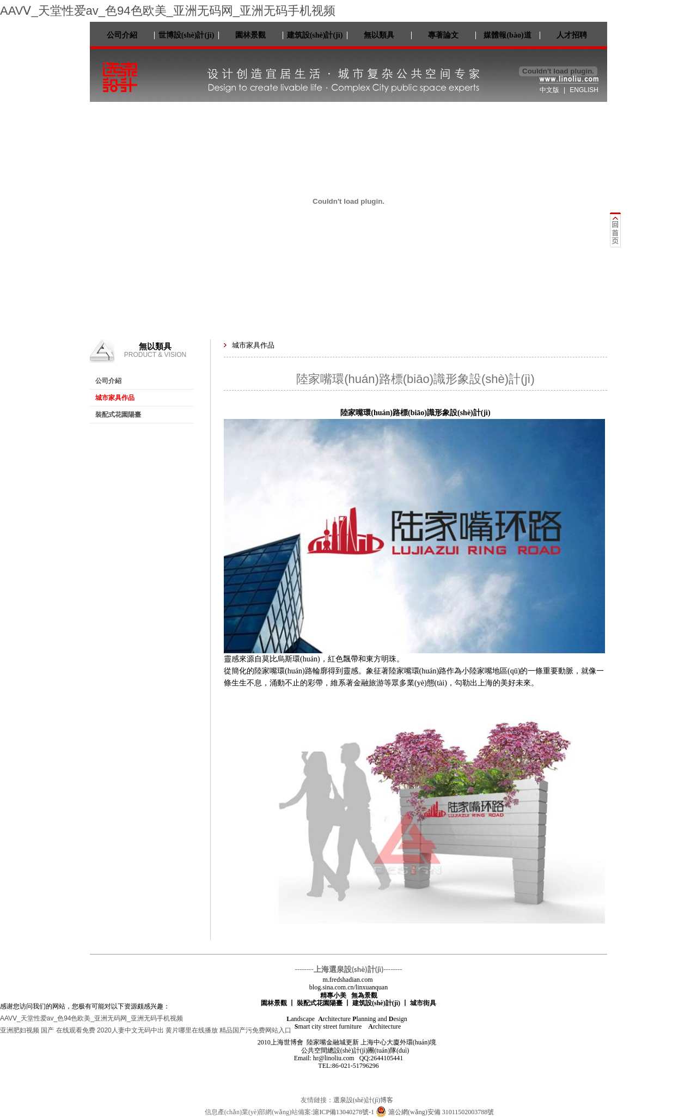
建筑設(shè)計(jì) (315, 35)
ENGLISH (584, 90)
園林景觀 (250, 35)
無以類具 (379, 35)
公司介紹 (122, 35)
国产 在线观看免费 (68, 1030)
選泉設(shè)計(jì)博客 (363, 1100)
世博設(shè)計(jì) (186, 35)
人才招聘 (572, 35)
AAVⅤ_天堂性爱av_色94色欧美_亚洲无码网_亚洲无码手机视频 (167, 10)
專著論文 (443, 35)
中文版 (549, 90)
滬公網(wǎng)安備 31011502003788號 (435, 1112)
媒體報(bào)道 (507, 35)
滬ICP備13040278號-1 (343, 1112)
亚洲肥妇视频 (19, 1030)
